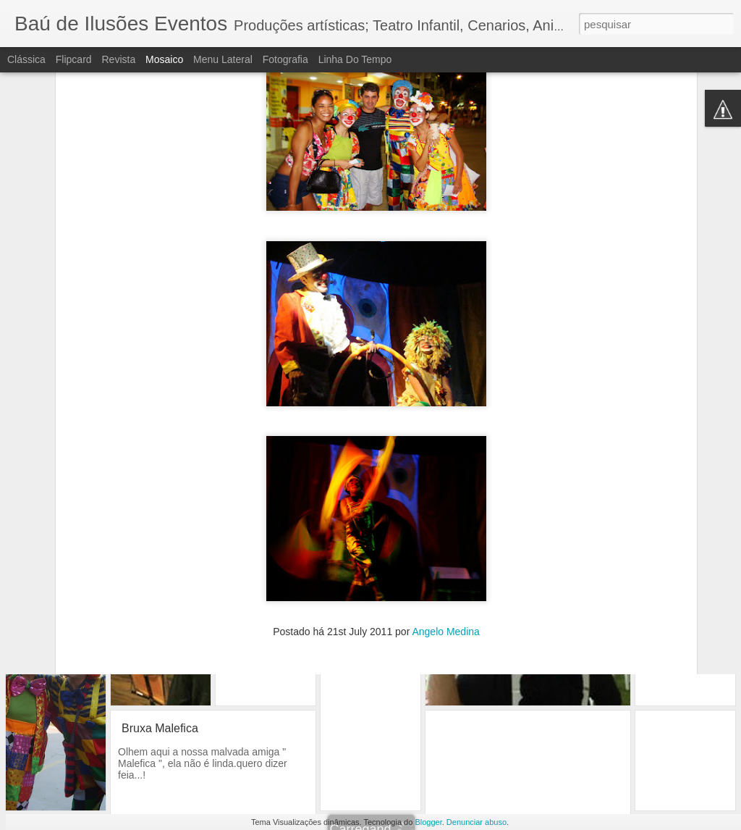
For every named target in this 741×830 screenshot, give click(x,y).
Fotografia (285, 59)
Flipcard (74, 59)
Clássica (26, 59)
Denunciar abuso (476, 822)
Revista (118, 59)
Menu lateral (223, 59)
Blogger (428, 822)
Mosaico (164, 59)
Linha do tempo (355, 59)
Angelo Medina (445, 563)
